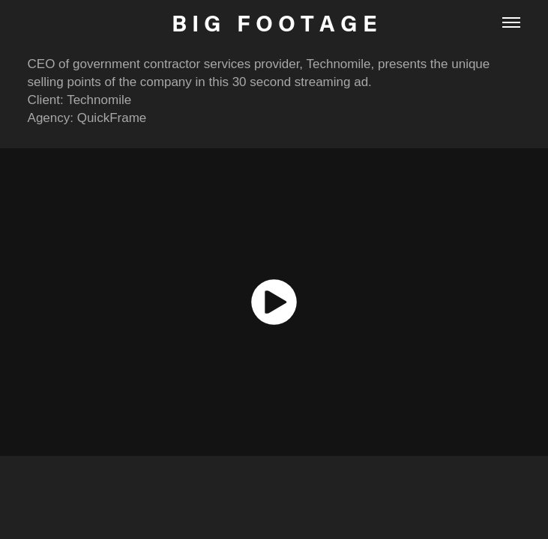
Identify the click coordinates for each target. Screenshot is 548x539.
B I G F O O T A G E (274, 22)
